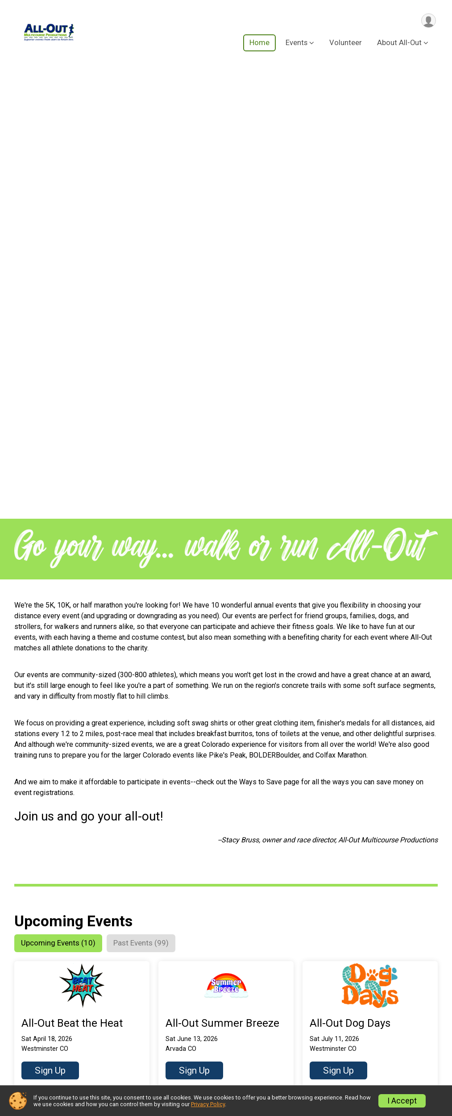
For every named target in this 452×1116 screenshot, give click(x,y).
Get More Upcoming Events (77, 940)
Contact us (343, 1062)
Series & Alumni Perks (125, 1028)
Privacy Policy (208, 1104)
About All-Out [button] (399, 44)
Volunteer (345, 44)
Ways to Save (111, 1064)
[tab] (62, 497)
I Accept (402, 1100)
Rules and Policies (356, 1026)
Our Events (106, 1010)
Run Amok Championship (130, 1046)
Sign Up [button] (50, 625)
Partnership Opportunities (368, 1044)
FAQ (332, 1008)
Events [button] (296, 44)
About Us (340, 990)
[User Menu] (427, 20)
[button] (81, 581)
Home (259, 44)
